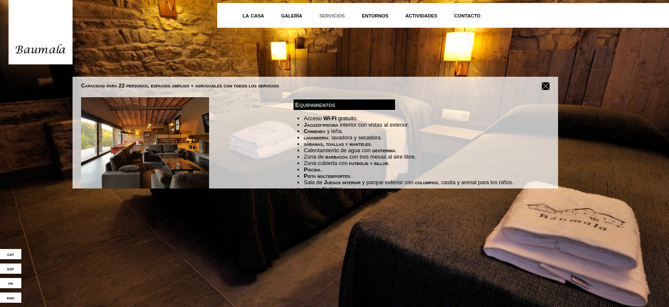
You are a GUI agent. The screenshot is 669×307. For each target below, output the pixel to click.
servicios (332, 15)
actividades (421, 15)
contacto (467, 15)
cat (10, 254)
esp (10, 269)
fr (11, 283)
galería (292, 15)
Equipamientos (315, 103)
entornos (375, 15)
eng (10, 298)
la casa (253, 15)
